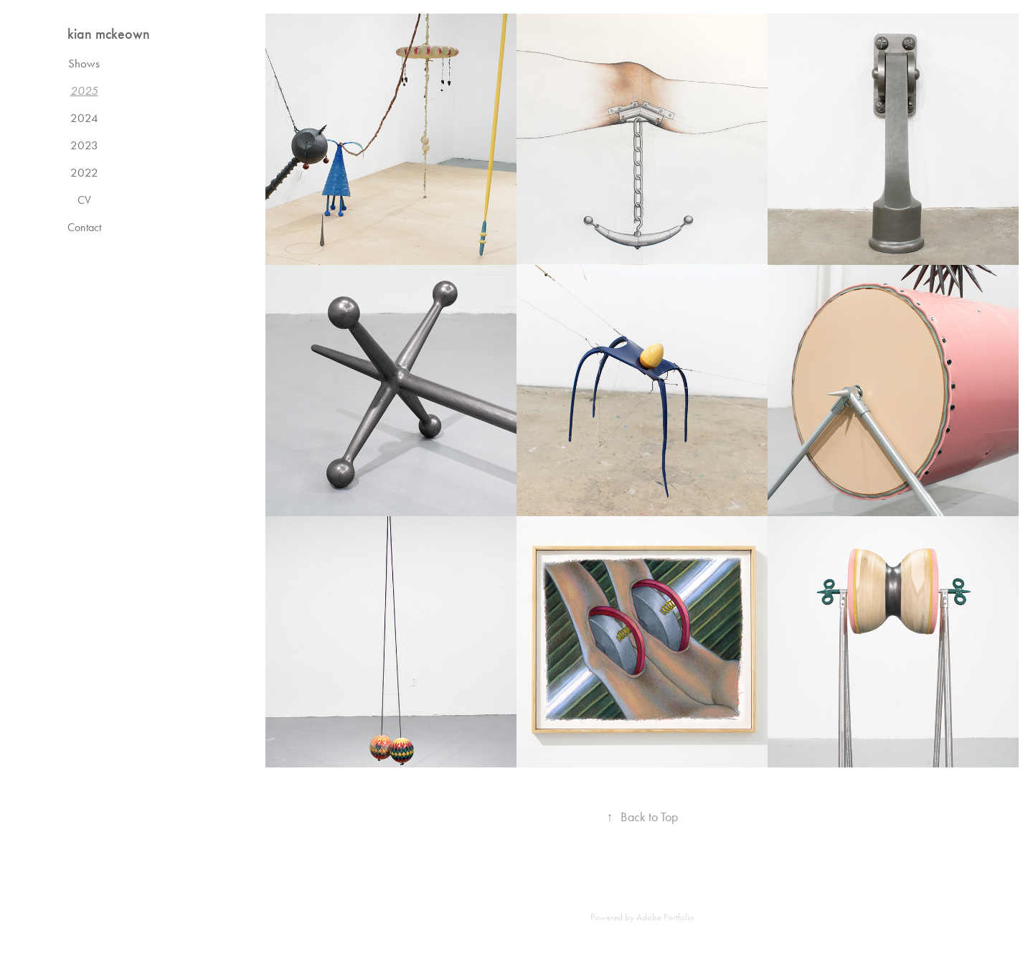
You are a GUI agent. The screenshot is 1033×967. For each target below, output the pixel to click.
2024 (84, 118)
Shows (84, 63)
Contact (84, 227)
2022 (84, 172)
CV (84, 200)
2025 (84, 90)
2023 (84, 145)
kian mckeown (108, 33)
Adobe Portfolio (665, 917)
